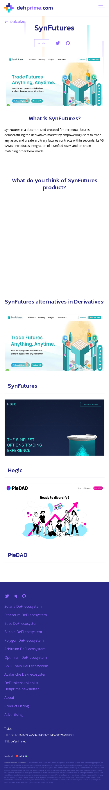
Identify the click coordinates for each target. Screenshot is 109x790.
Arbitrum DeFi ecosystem (25, 648)
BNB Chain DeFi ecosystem (26, 666)
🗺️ (26, 756)
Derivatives (14, 21)
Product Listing (16, 706)
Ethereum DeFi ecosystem (25, 614)
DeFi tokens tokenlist (21, 682)
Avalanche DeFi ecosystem (25, 674)
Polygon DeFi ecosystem (24, 640)
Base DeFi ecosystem (21, 623)
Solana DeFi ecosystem (23, 606)
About (9, 697)
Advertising (13, 714)
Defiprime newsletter (21, 689)
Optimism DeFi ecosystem (25, 657)
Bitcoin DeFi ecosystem (23, 631)
